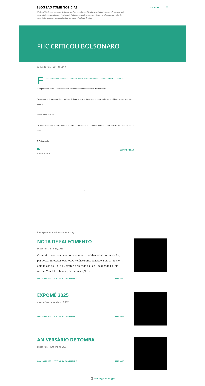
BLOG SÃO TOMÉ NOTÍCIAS (57, 7)
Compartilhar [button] (127, 150)
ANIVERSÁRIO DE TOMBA (66, 339)
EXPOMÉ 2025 (53, 295)
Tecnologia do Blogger (102, 378)
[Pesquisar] (155, 7)
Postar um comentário (65, 278)
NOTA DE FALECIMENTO (64, 241)
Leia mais (119, 278)
